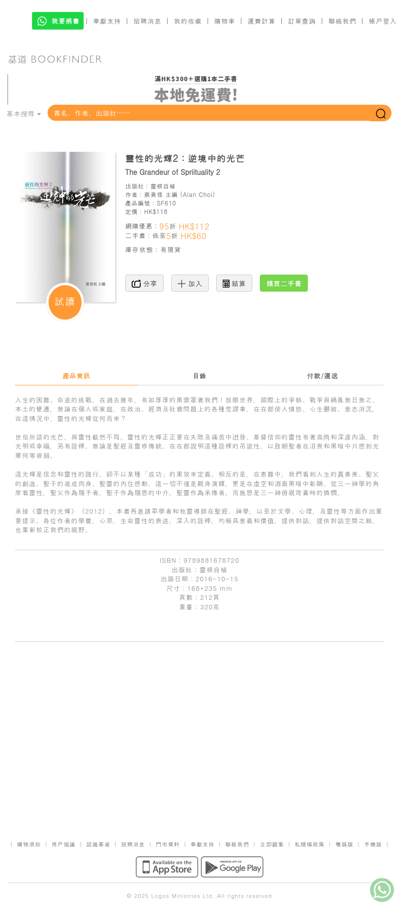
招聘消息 (148, 21)
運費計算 (262, 21)
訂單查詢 (302, 21)
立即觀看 (272, 844)
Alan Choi (197, 194)
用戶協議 (64, 844)
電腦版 (344, 844)
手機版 (373, 844)
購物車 (224, 21)
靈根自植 (162, 185)
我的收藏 (188, 21)
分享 (144, 283)
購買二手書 (283, 283)
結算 (234, 283)
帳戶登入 (383, 21)
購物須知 (29, 844)
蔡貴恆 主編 (161, 194)
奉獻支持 (107, 21)
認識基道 (98, 844)
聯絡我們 (342, 21)
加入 (190, 283)
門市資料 (168, 844)
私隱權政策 (310, 844)
